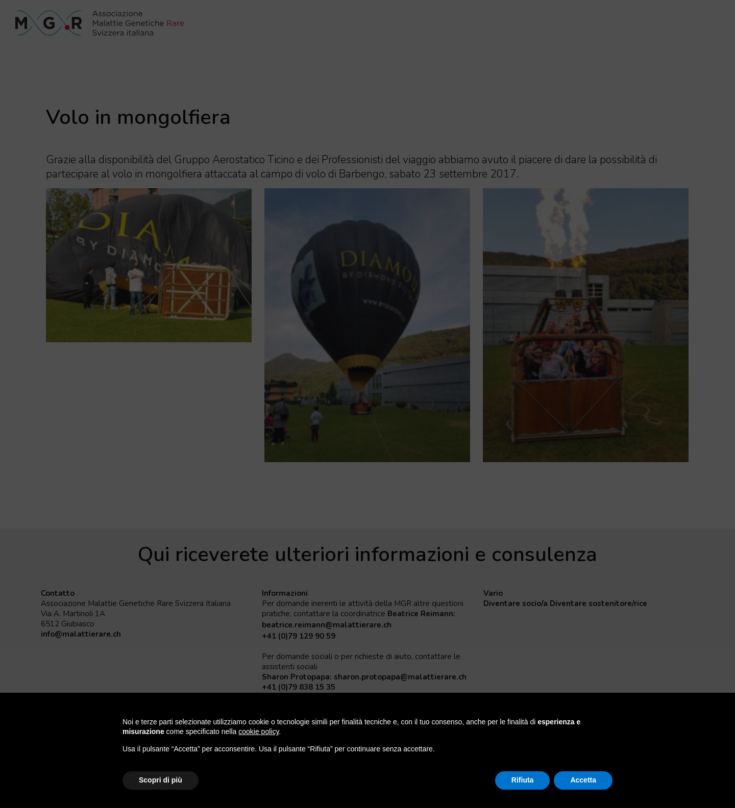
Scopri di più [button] (160, 780)
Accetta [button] (583, 780)
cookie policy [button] (258, 731)
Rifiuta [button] (522, 780)
